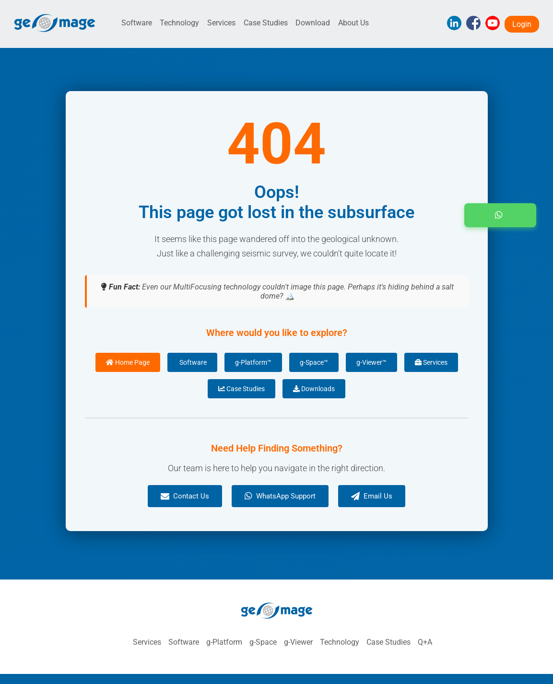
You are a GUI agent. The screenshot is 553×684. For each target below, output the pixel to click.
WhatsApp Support (280, 496)
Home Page (128, 362)
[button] (500, 215)
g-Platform (224, 642)
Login (521, 24)
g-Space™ (314, 362)
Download (312, 22)
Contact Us (185, 496)
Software (136, 22)
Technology (179, 22)
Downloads (314, 389)
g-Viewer (298, 642)
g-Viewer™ (371, 362)
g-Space (263, 642)
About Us (353, 22)
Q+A (425, 642)
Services (221, 22)
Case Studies (266, 22)
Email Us (371, 496)
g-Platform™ (253, 362)
